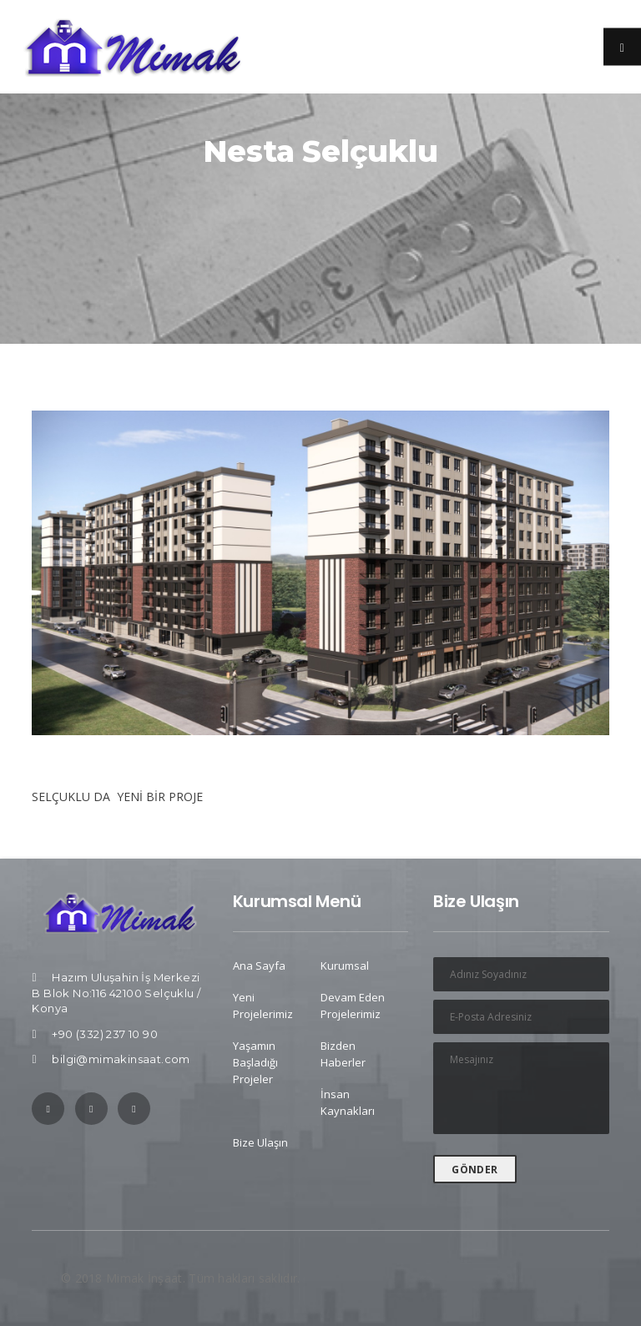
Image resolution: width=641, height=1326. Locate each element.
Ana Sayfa (259, 965)
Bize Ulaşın (260, 1142)
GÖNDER (474, 1169)
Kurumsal (344, 965)
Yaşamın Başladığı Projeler (255, 1062)
